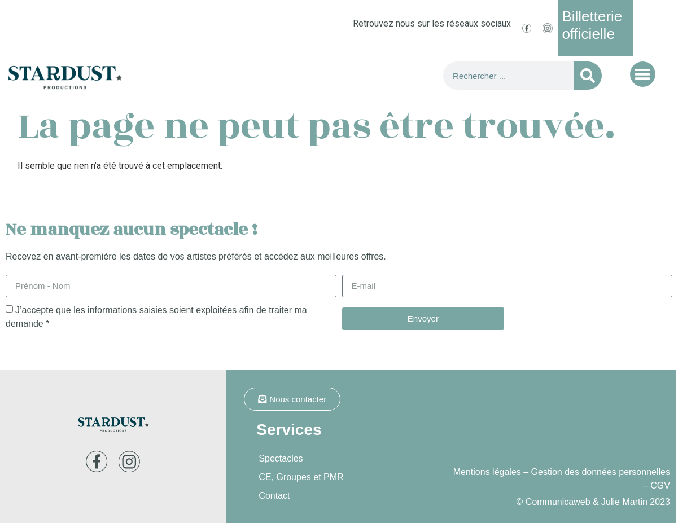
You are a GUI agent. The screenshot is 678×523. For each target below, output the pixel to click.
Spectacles (281, 458)
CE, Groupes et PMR (301, 477)
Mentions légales (487, 472)
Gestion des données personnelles (600, 472)
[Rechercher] (588, 75)
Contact (274, 495)
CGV (660, 485)
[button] (642, 74)
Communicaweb (558, 502)
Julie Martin (624, 502)
